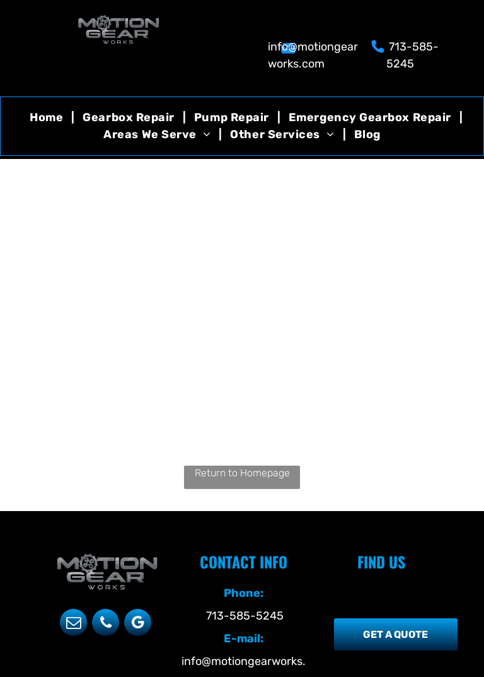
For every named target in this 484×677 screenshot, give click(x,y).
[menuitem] (47, 117)
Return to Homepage (242, 473)
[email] (73, 624)
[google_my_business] (137, 624)
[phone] (105, 624)
